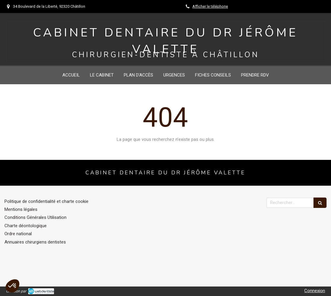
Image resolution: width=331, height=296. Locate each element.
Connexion (314, 290)
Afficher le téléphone (210, 6)
